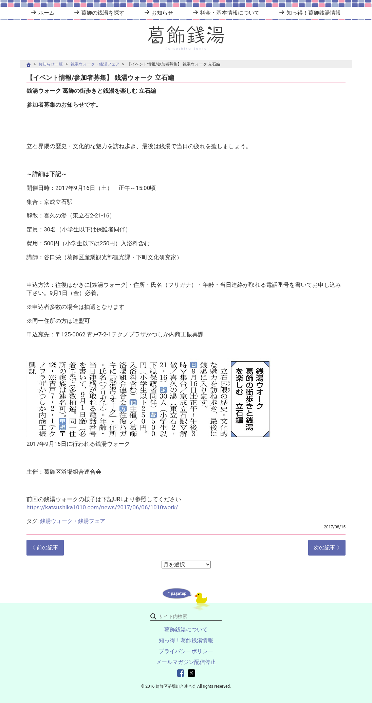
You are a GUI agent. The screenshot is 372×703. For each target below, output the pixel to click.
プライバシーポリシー (186, 651)
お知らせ (162, 13)
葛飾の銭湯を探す (103, 13)
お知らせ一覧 (50, 64)
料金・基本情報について (230, 13)
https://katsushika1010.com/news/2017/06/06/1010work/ (102, 507)
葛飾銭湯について (186, 629)
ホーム (46, 13)
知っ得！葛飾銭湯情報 (313, 13)
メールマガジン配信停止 (186, 662)
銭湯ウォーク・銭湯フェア (95, 64)
